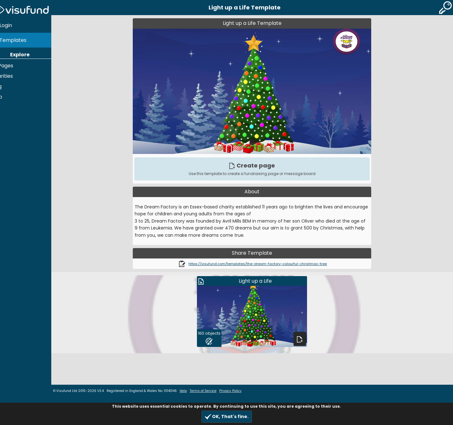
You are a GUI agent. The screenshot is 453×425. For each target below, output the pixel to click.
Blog (8, 83)
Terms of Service (214, 390)
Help (8, 94)
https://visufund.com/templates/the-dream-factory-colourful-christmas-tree (263, 263)
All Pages (14, 62)
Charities (14, 73)
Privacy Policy (242, 390)
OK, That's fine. (227, 416)
